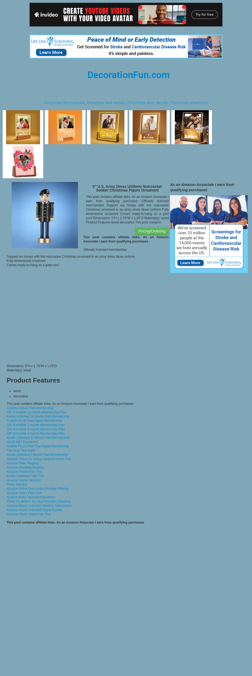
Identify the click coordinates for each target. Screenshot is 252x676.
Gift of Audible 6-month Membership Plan (36, 429)
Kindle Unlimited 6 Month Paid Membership (37, 455)
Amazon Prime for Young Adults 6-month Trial (39, 459)
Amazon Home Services (24, 480)
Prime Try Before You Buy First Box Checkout (39, 501)
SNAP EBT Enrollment (22, 442)
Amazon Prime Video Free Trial (29, 514)
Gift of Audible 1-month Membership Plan (36, 433)
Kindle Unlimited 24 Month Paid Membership (38, 416)
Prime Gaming (17, 484)
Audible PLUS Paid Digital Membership (34, 421)
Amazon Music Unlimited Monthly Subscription (39, 506)
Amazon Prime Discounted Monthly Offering (37, 489)
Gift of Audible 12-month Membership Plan (36, 412)
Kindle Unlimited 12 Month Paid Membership (38, 438)
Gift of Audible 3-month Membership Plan (36, 425)
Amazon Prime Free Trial (24, 472)
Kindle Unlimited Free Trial (25, 476)
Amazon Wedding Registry (25, 467)
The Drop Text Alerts (21, 450)
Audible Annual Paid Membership (30, 408)
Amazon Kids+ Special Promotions (31, 497)
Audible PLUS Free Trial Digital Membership (38, 446)
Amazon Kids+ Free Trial (24, 493)
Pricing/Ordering (151, 231)
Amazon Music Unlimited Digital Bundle (34, 510)
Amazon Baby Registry (23, 463)
